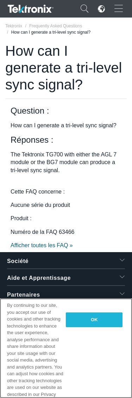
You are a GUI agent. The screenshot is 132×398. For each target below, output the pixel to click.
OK (94, 319)
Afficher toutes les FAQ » (42, 245)
